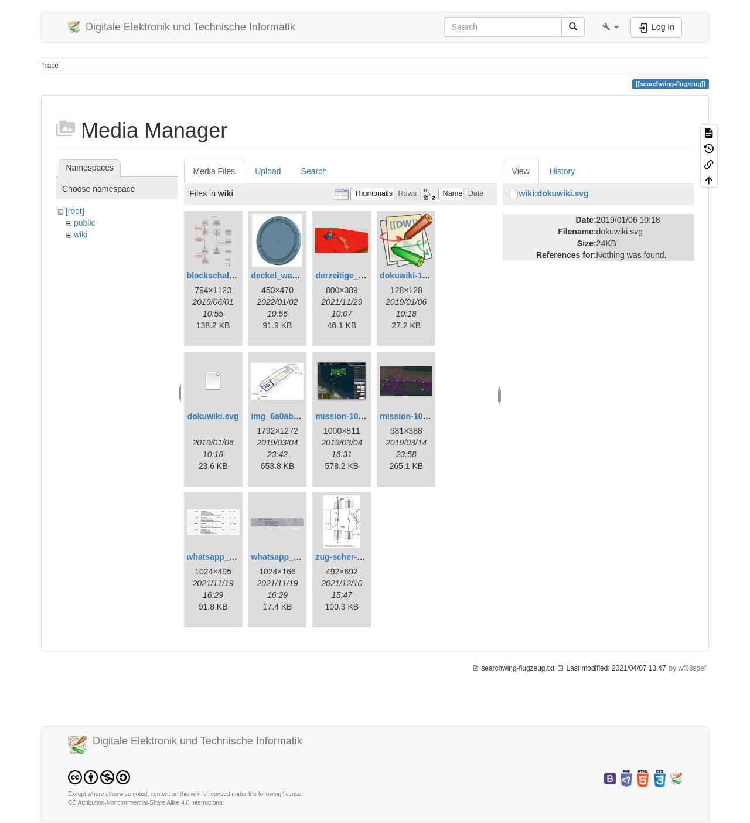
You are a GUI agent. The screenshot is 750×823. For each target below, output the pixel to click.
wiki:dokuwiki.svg (554, 193)
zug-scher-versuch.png (360, 557)
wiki (80, 234)
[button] (611, 27)
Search (314, 171)
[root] (75, 211)
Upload (268, 171)
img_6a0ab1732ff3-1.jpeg (299, 416)
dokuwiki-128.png (414, 275)
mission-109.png (412, 416)
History (562, 171)
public (85, 222)
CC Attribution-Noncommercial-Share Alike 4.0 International (146, 803)
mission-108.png (347, 416)
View (521, 171)
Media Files (214, 171)
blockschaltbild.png (225, 275)
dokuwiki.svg (213, 416)
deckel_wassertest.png (295, 275)
